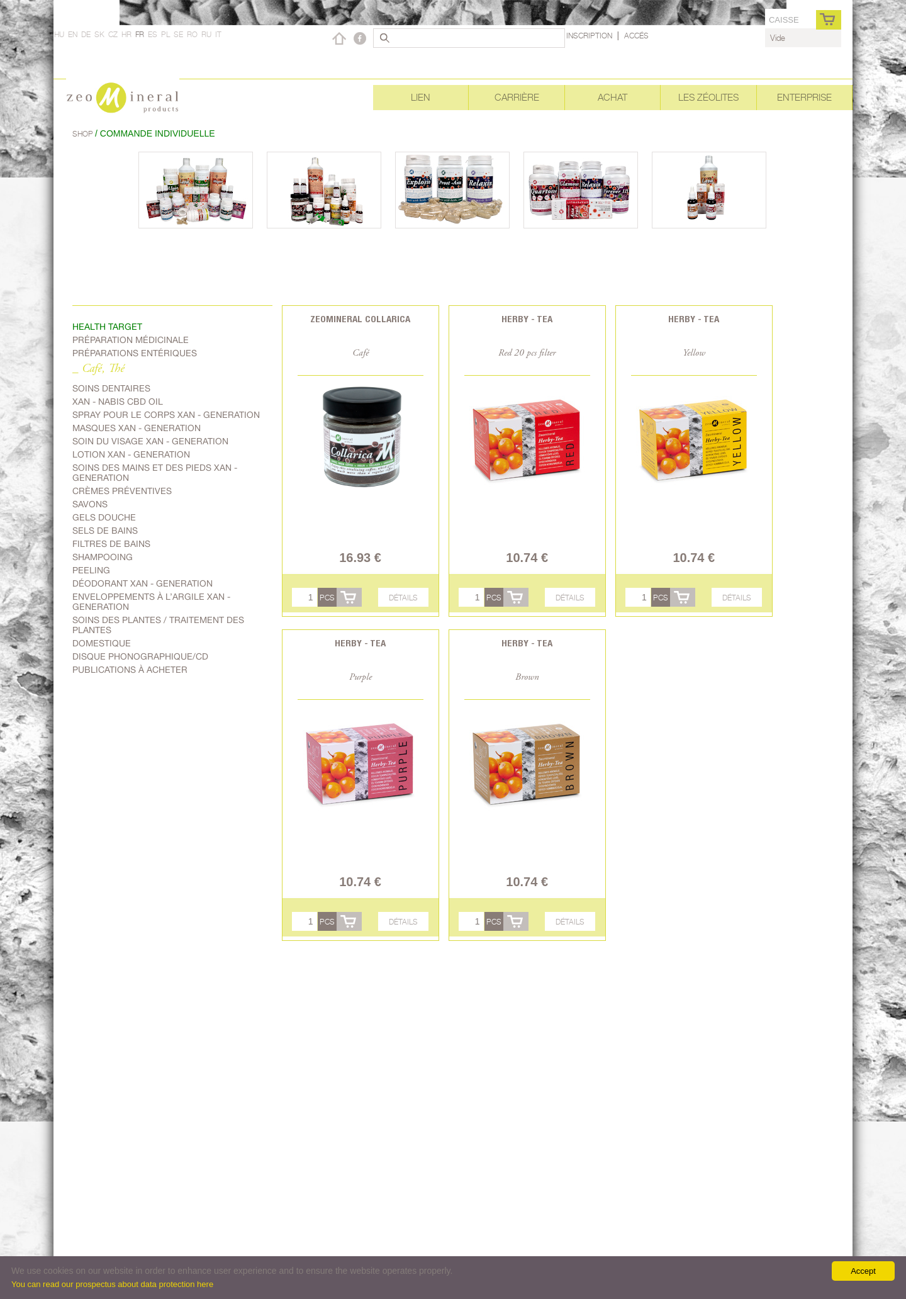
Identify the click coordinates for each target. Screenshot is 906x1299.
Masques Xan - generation (136, 428)
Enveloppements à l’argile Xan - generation (151, 602)
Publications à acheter (129, 670)
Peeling (91, 570)
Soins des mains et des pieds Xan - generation (154, 473)
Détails (403, 597)
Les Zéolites (708, 97)
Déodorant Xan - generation (142, 583)
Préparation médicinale (130, 340)
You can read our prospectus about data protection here (112, 1284)
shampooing (102, 557)
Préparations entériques (134, 353)
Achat (612, 97)
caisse (784, 20)
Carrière (517, 97)
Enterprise (804, 97)
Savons (90, 504)
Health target (107, 327)
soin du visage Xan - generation (150, 441)
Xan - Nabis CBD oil (117, 401)
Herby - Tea (526, 318)
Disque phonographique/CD (140, 656)
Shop (83, 133)
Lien (420, 97)
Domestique (101, 643)
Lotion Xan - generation (131, 454)
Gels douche (104, 517)
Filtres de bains (111, 544)
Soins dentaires (111, 388)
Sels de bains (105, 531)
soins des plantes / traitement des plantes (158, 625)
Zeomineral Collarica (360, 318)
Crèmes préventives (122, 491)
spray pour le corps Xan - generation (166, 415)
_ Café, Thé (98, 369)
